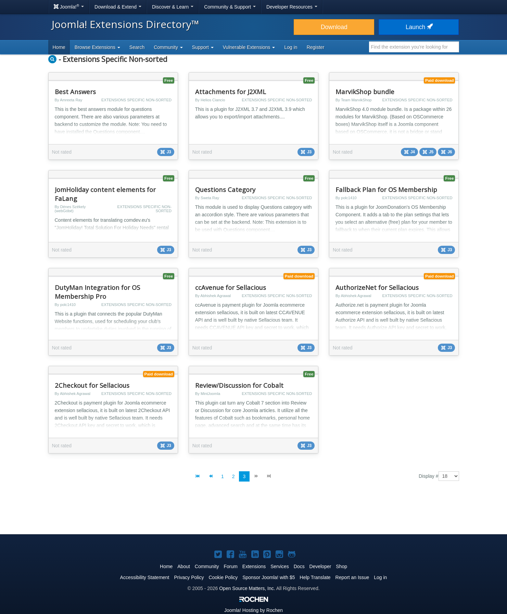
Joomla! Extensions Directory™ (125, 24)
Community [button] (168, 47)
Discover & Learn (172, 7)
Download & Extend (117, 7)
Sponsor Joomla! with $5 (268, 577)
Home (59, 47)
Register (316, 47)
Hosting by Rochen (253, 610)
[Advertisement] (253, 513)
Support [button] (203, 47)
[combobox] (414, 46)
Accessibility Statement (144, 577)
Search (136, 47)
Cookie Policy (223, 577)
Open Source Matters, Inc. (247, 588)
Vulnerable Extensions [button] (249, 47)
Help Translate (315, 577)
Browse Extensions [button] (97, 47)
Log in (290, 47)
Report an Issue (352, 577)
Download (334, 27)
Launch (419, 27)
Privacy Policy (189, 577)
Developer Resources (291, 7)
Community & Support (230, 7)
